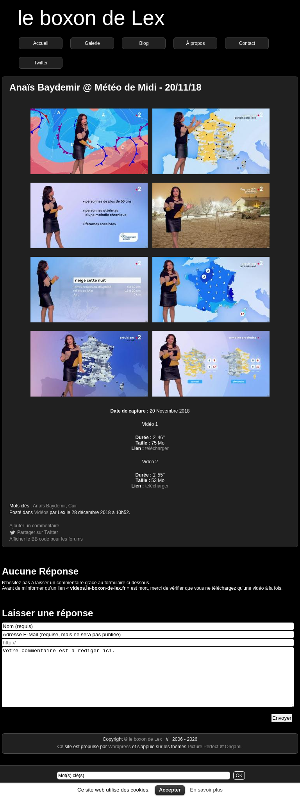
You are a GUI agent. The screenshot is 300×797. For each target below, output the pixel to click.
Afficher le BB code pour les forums (46, 539)
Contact (247, 43)
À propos (195, 43)
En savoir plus (206, 790)
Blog (143, 43)
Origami (233, 758)
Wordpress (120, 758)
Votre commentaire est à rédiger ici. (148, 683)
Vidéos (41, 512)
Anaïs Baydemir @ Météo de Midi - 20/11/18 (105, 87)
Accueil (40, 43)
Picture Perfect (203, 758)
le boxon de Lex (91, 17)
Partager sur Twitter (37, 532)
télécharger (157, 448)
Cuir (72, 506)
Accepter (170, 790)
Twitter (41, 63)
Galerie (92, 43)
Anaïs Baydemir (49, 506)
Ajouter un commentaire (34, 525)
